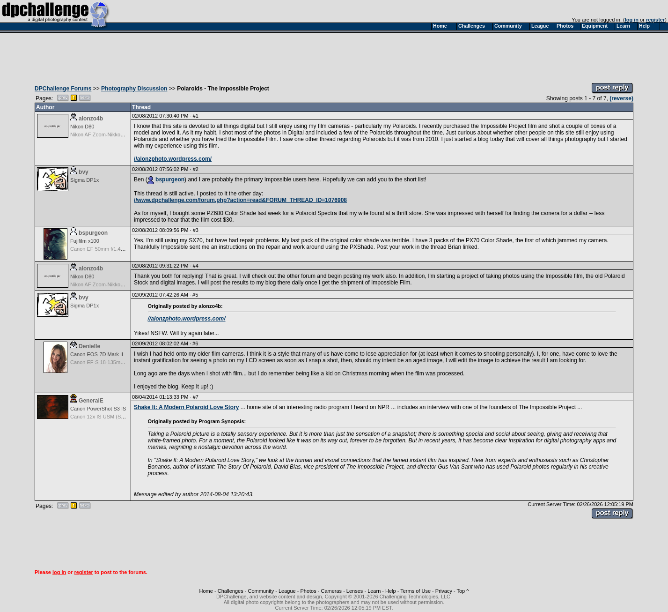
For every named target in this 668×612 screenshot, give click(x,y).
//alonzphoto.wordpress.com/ (173, 159)
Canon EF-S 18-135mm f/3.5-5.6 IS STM (116, 362)
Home (206, 591)
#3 (195, 230)
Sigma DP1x (84, 180)
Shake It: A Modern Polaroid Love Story (186, 407)
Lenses (354, 591)
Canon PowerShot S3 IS (98, 408)
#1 (195, 116)
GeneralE (91, 400)
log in (632, 19)
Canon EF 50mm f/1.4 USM (101, 249)
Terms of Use (415, 591)
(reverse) (621, 98)
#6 (195, 343)
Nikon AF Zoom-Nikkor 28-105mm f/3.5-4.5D (121, 134)
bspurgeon (169, 179)
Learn (374, 591)
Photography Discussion (134, 88)
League (287, 591)
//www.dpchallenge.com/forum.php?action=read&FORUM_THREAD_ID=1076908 (240, 200)
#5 (195, 295)
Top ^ (462, 591)
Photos (308, 591)
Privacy (443, 591)
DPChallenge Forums (63, 88)
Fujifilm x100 (84, 241)
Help (390, 591)
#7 (195, 397)
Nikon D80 (82, 126)
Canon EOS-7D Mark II (96, 354)
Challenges (230, 591)
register (655, 19)
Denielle (89, 346)
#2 (195, 169)
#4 (195, 266)
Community (261, 591)
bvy (83, 172)
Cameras (331, 591)
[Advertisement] (334, 55)
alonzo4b (91, 118)
